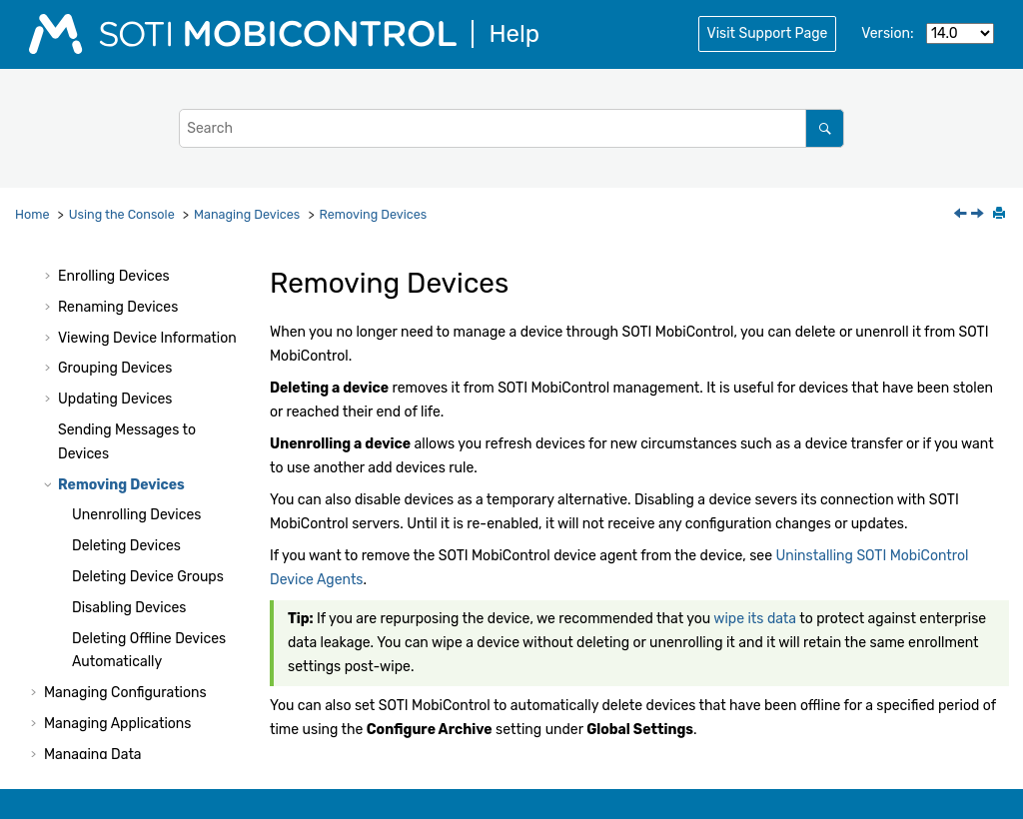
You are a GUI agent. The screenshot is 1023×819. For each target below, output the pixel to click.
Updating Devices (115, 399)
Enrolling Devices (114, 276)
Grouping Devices (115, 368)
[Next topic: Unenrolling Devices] (979, 215)
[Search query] (511, 128)
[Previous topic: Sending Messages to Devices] (962, 215)
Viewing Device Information (147, 338)
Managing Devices (247, 214)
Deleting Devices (126, 545)
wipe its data (754, 618)
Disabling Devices (129, 607)
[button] (50, 277)
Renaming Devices (118, 307)
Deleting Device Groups (148, 576)
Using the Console (122, 214)
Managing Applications (117, 723)
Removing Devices (374, 214)
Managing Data (93, 754)
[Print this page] (1001, 215)
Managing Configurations (125, 692)
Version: (887, 33)
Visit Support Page (767, 33)
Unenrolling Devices (136, 514)
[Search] (824, 128)
